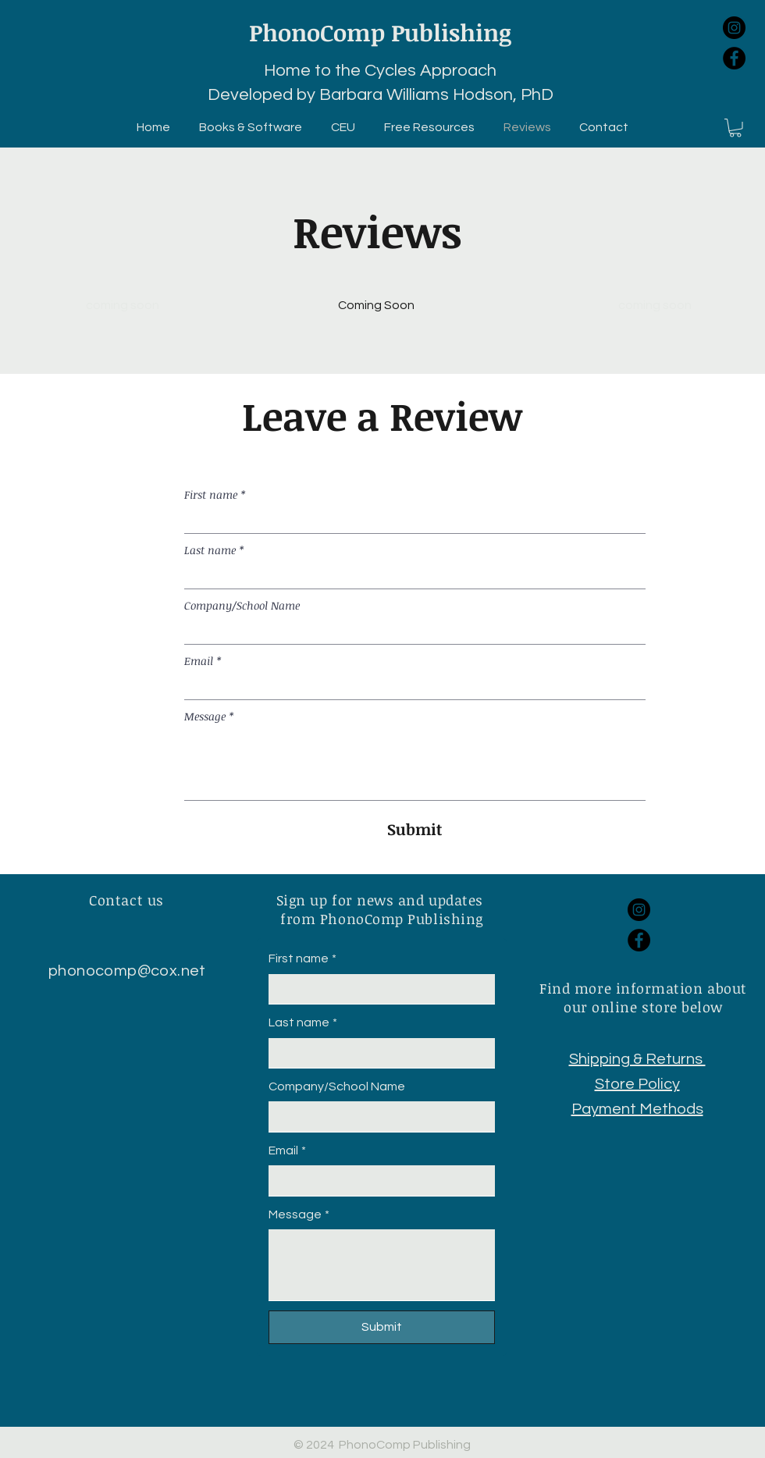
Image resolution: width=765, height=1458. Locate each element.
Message (208, 716)
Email (202, 660)
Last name (214, 550)
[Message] (415, 764)
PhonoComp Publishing (380, 32)
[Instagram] (734, 27)
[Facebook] (734, 58)
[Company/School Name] (410, 631)
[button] (735, 128)
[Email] (410, 686)
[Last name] (410, 576)
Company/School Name (242, 605)
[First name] (410, 520)
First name (214, 494)
